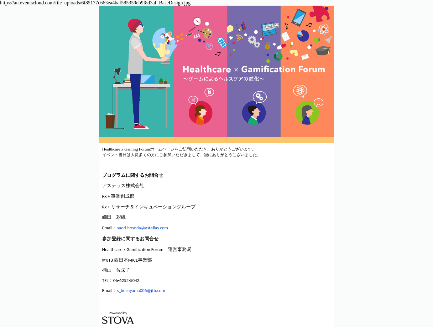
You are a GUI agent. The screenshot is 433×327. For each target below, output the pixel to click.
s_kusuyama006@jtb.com (141, 290)
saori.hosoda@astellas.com (142, 228)
